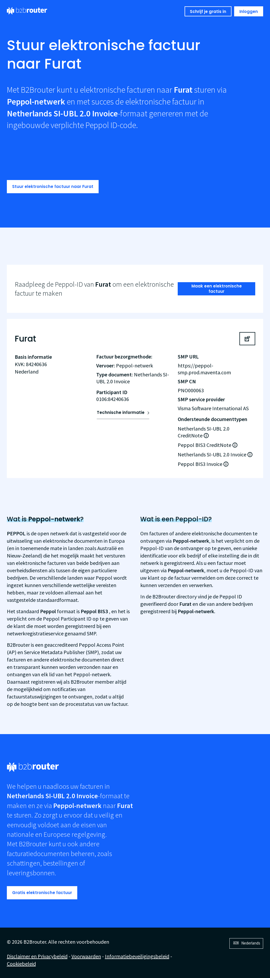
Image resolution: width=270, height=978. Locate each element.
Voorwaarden (86, 956)
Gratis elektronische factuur (42, 892)
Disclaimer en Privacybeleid (37, 956)
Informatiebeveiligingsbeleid (137, 956)
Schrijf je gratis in (208, 11)
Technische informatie (120, 412)
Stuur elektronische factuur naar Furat (52, 186)
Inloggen (248, 11)
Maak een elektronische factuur (216, 288)
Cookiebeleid (21, 963)
